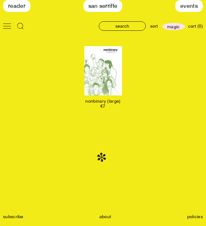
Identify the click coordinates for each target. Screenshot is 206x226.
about (105, 216)
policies (195, 216)
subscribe (13, 216)
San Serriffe (103, 6)
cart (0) (195, 26)
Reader (16, 6)
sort (154, 26)
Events (189, 6)
